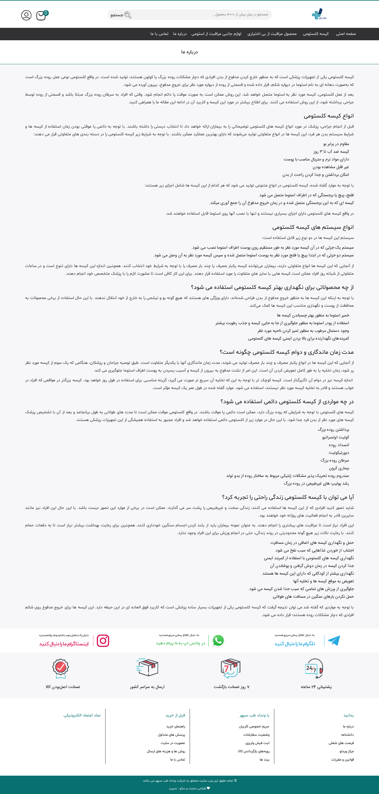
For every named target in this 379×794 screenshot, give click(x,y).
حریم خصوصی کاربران (254, 726)
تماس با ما (159, 34)
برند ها (264, 759)
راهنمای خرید (175, 726)
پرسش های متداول (171, 734)
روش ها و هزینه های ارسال (166, 751)
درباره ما (180, 34)
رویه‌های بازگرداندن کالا (253, 751)
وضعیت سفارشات (256, 734)
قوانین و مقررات (342, 759)
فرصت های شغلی (341, 743)
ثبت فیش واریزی (257, 743)
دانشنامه (347, 734)
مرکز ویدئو (347, 751)
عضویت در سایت (173, 743)
